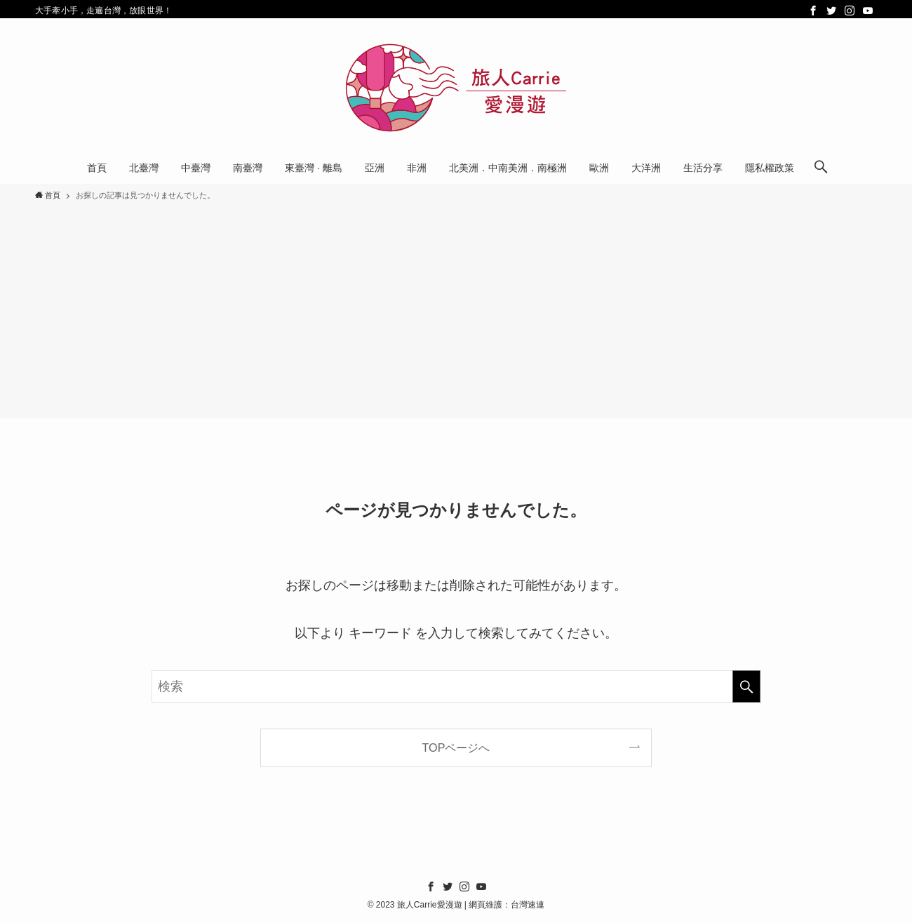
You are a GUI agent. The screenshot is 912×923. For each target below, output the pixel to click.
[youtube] (868, 10)
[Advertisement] (456, 307)
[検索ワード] (456, 686)
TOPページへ (456, 747)
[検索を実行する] (746, 686)
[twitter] (831, 10)
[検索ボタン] (820, 168)
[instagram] (849, 10)
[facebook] (813, 10)
